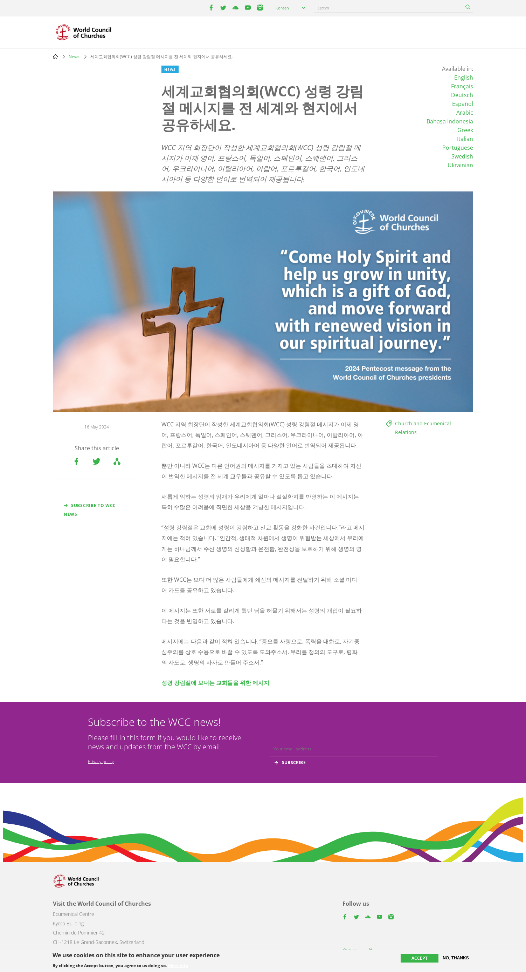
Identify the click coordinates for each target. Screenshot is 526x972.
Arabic (464, 112)
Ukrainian (460, 165)
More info (178, 965)
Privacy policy (101, 761)
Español (462, 104)
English (463, 77)
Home (55, 56)
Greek (465, 130)
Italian (465, 139)
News (74, 57)
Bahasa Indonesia (450, 121)
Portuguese (457, 147)
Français (462, 86)
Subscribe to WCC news (90, 509)
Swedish (462, 156)
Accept (419, 958)
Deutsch (462, 95)
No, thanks (456, 958)
